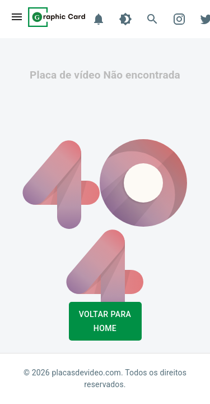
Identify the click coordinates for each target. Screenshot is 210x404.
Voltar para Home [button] (105, 321)
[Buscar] (152, 19)
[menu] (17, 17)
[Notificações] (98, 19)
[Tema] (125, 19)
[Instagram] (179, 19)
